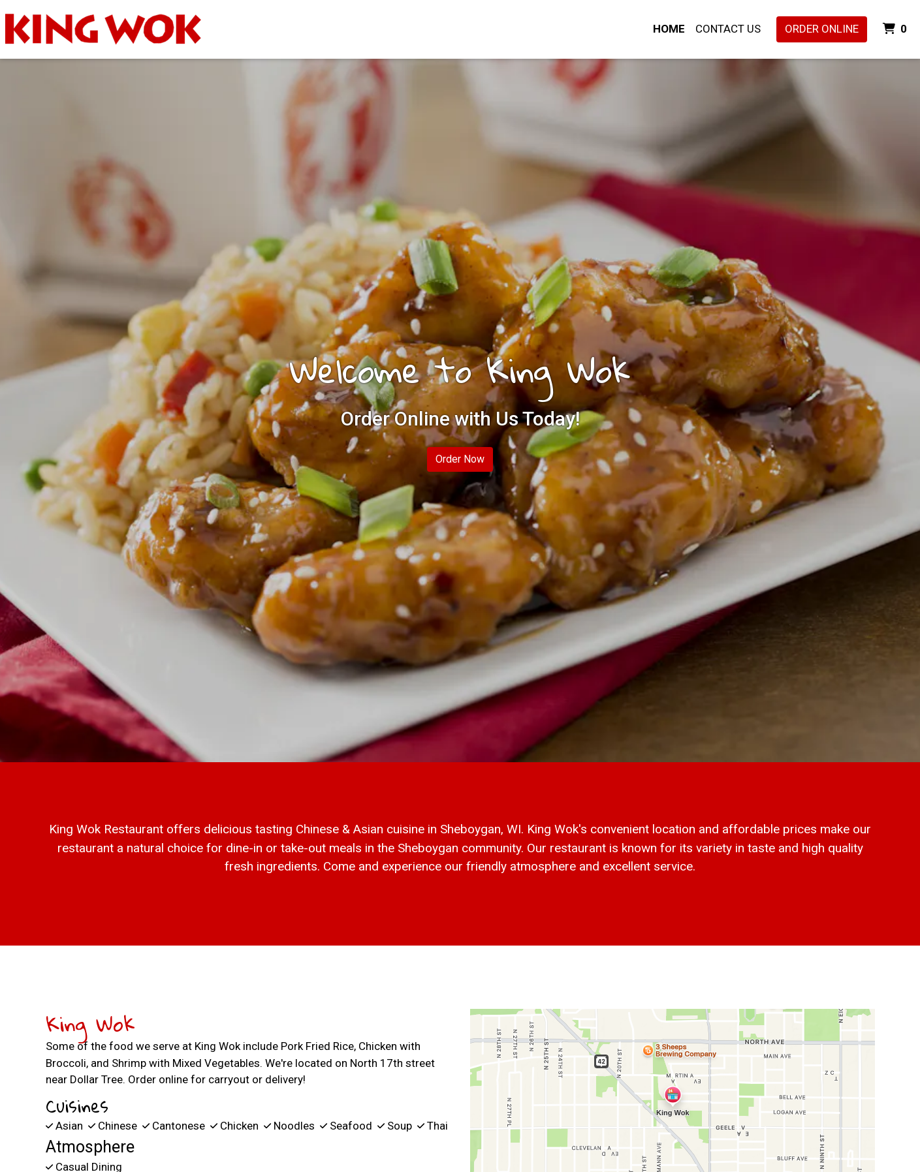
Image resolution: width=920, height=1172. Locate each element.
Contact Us (728, 28)
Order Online (822, 28)
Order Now (460, 459)
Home (669, 28)
